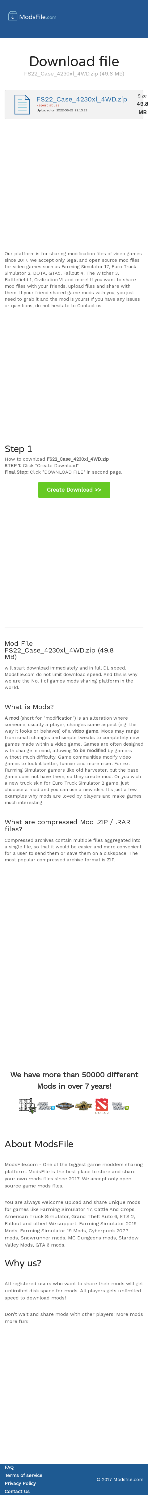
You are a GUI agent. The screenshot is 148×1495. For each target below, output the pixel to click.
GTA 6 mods (50, 1245)
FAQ (9, 1467)
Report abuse (48, 105)
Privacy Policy (20, 1483)
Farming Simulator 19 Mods (53, 1231)
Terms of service (23, 1475)
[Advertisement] (58, 188)
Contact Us (17, 1491)
